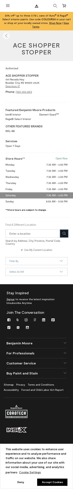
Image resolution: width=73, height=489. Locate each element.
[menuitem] (8, 319)
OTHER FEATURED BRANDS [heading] (24, 126)
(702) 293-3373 (24, 91)
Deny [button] (20, 482)
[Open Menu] (7, 6)
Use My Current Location (36, 249)
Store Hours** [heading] (15, 158)
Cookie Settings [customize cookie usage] (30, 472)
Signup (10, 299)
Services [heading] (11, 141)
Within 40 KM (36, 272)
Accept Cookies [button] (52, 482)
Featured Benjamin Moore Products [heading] (30, 110)
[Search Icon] (64, 233)
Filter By (36, 261)
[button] (6, 35)
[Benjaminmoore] (37, 6)
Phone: (10, 91)
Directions (13, 86)
